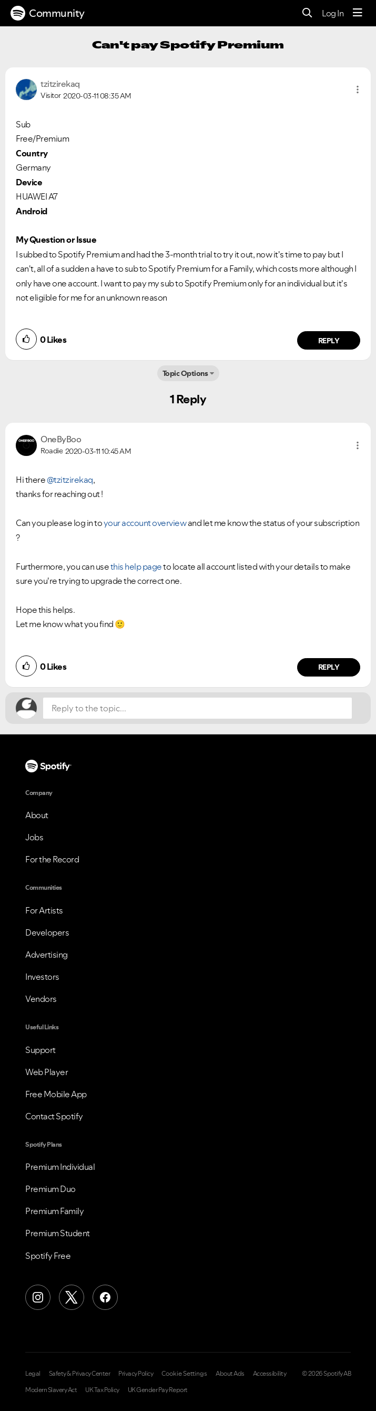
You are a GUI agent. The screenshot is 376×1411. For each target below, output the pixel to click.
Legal (32, 1373)
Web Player (46, 1072)
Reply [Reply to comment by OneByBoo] (329, 667)
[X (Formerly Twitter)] (71, 1297)
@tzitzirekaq (70, 479)
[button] (357, 89)
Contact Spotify (54, 1116)
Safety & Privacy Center (79, 1373)
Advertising (46, 954)
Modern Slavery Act (51, 1390)
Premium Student (57, 1233)
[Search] (307, 13)
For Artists (44, 910)
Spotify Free (47, 1255)
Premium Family (54, 1211)
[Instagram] (37, 1297)
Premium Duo (50, 1189)
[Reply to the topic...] (197, 708)
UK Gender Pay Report (158, 1390)
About (36, 815)
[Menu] (357, 13)
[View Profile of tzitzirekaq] (60, 84)
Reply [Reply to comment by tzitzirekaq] (329, 340)
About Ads (230, 1373)
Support (40, 1050)
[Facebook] (105, 1297)
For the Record (52, 859)
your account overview (145, 523)
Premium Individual (60, 1166)
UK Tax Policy (102, 1390)
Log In (332, 13)
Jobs (34, 837)
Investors (42, 976)
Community (48, 13)
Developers (47, 932)
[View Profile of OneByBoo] (60, 439)
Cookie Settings (184, 1373)
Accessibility (270, 1373)
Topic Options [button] (185, 373)
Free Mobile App (56, 1094)
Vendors (41, 999)
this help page (136, 566)
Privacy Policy (135, 1373)
